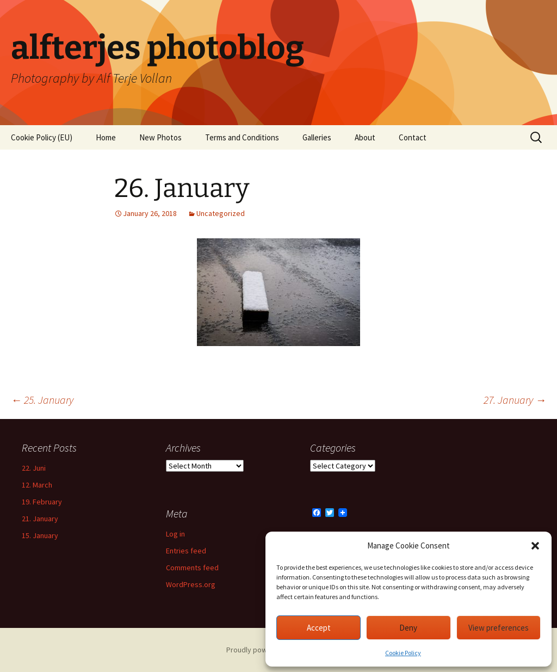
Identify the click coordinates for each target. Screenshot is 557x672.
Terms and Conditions (242, 137)
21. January (40, 518)
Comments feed (192, 567)
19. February (42, 502)
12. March (37, 485)
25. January (42, 399)
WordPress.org (190, 584)
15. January (40, 535)
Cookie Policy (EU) (41, 137)
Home (106, 137)
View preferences (498, 627)
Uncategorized (220, 213)
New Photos (160, 137)
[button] (535, 545)
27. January (515, 399)
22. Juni (34, 468)
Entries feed (186, 551)
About (365, 137)
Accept (319, 627)
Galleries (316, 137)
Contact (412, 137)
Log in (175, 534)
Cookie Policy (403, 653)
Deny (408, 627)
